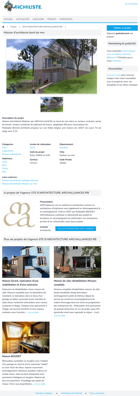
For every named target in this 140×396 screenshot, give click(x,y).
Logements (7, 150)
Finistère (63, 147)
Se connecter (131, 3)
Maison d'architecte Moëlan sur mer (19, 183)
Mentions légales (44, 393)
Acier (4, 161)
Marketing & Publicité (71, 393)
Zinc (4, 171)
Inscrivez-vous (114, 75)
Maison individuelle (11, 154)
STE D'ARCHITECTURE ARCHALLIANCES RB (42, 26)
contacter (116, 60)
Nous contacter (97, 393)
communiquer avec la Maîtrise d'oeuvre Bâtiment (121, 54)
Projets (13, 26)
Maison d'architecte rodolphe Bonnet (20, 180)
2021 (32, 147)
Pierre (5, 168)
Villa (4, 147)
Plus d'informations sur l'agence (76, 229)
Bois (4, 165)
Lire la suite (33, 312)
